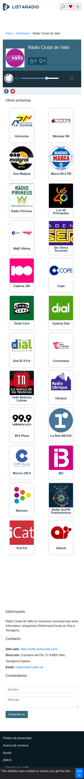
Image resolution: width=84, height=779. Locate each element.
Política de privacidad (17, 738)
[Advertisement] (42, 21)
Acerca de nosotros (16, 745)
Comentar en (16, 714)
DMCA (7, 760)
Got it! (79, 773)
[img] (77, 7)
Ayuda (7, 752)
